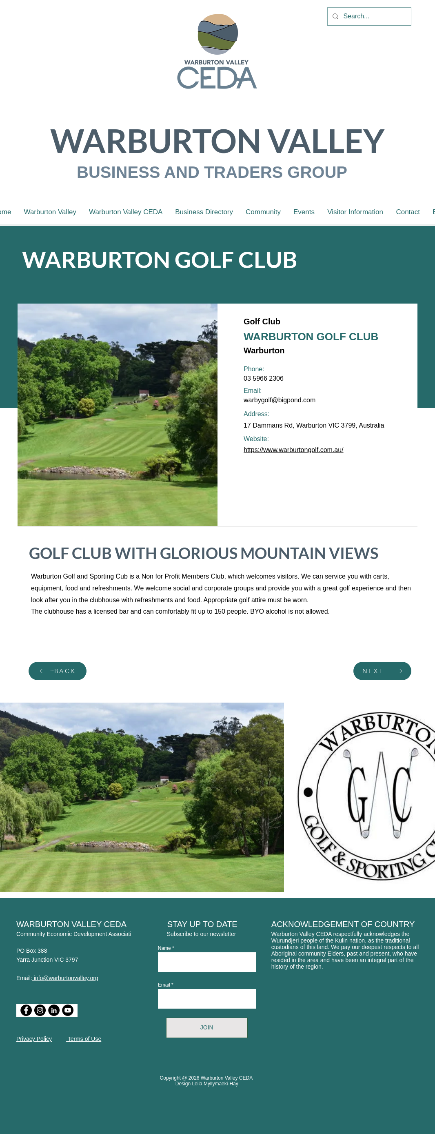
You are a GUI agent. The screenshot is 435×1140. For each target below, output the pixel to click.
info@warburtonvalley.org (65, 978)
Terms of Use (83, 1039)
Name (164, 948)
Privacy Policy (34, 1039)
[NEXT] (382, 671)
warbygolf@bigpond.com (279, 400)
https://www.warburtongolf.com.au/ (294, 449)
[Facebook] (26, 1010)
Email (164, 985)
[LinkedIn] (54, 1010)
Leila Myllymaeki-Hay (215, 1084)
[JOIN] (207, 1028)
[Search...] (368, 16)
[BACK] (58, 671)
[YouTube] (67, 1010)
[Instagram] (40, 1010)
